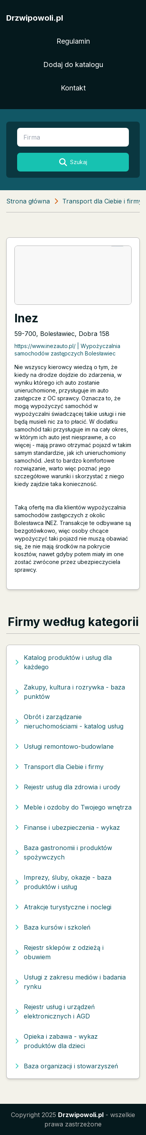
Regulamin (73, 41)
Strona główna (28, 201)
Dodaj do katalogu (73, 64)
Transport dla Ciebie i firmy (102, 201)
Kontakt (73, 88)
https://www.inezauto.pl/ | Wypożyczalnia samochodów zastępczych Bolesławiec (67, 350)
